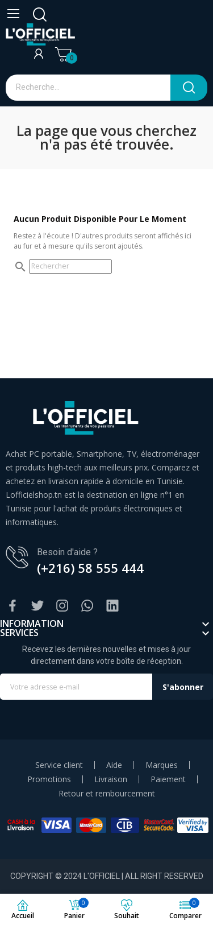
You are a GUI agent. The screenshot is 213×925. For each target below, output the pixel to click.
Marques (161, 765)
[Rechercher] (70, 266)
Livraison (110, 779)
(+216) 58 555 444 (90, 567)
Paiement (168, 779)
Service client (59, 765)
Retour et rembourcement (107, 794)
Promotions (49, 779)
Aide (114, 765)
